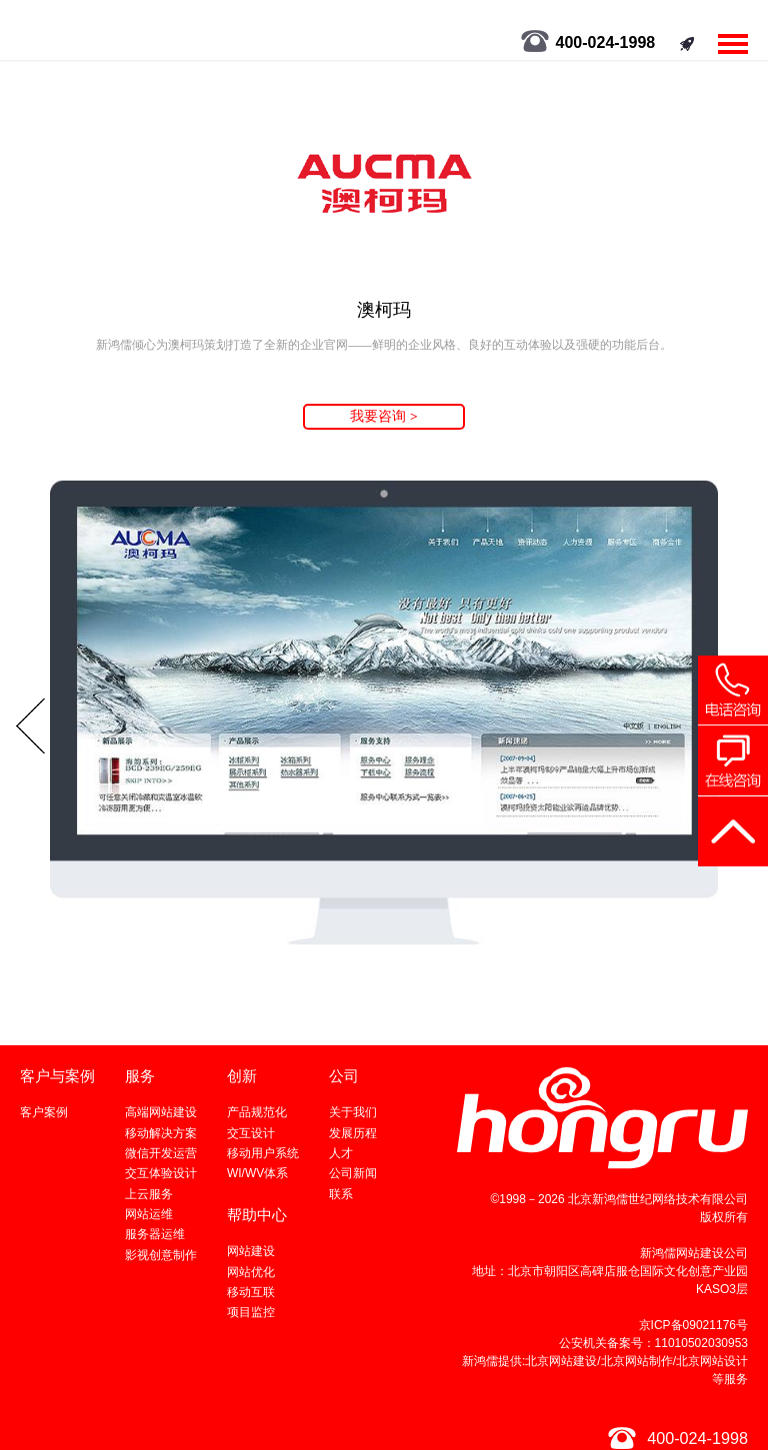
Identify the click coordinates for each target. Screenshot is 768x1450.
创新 (242, 1075)
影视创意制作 (161, 1255)
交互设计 (251, 1133)
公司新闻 (353, 1173)
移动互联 (251, 1292)
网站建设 (251, 1251)
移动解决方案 (161, 1133)
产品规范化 (257, 1112)
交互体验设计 (161, 1173)
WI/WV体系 (257, 1173)
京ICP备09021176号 (693, 1325)
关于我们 (353, 1112)
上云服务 (149, 1194)
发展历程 (353, 1133)
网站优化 (251, 1272)
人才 (341, 1153)
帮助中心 (257, 1214)
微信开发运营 (161, 1153)
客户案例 (44, 1112)
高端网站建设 (161, 1112)
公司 (344, 1075)
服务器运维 (155, 1234)
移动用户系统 (263, 1153)
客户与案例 (57, 1075)
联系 (341, 1194)
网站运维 (149, 1214)
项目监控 (251, 1312)
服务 (140, 1075)
